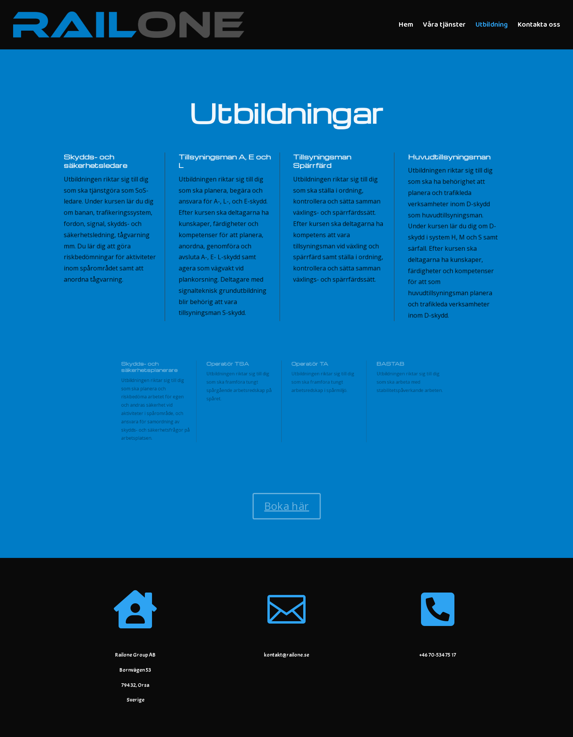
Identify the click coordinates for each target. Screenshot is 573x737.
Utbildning (492, 26)
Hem (406, 26)
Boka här (286, 506)
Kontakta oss (539, 26)
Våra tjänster (444, 26)
